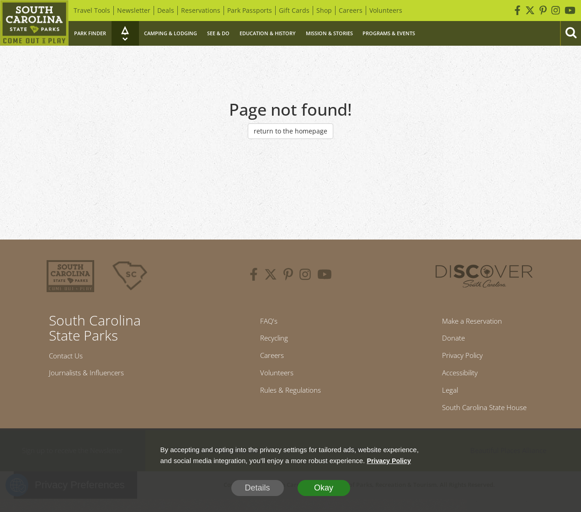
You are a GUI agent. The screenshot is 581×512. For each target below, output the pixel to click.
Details (257, 487)
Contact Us (69, 357)
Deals (165, 10)
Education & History (268, 33)
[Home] (34, 23)
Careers (350, 10)
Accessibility (454, 380)
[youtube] (324, 276)
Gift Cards (294, 10)
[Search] (570, 33)
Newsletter (133, 10)
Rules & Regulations (290, 400)
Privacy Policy (457, 361)
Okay (323, 487)
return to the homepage (290, 131)
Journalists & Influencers (94, 376)
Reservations (200, 10)
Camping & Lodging (170, 33)
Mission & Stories (329, 33)
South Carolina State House (484, 420)
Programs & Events (388, 33)
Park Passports (249, 10)
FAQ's (263, 322)
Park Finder (90, 33)
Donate (446, 341)
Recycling (270, 341)
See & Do (218, 33)
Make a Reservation (469, 322)
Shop (324, 10)
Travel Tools (92, 10)
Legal (442, 400)
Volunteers (385, 10)
